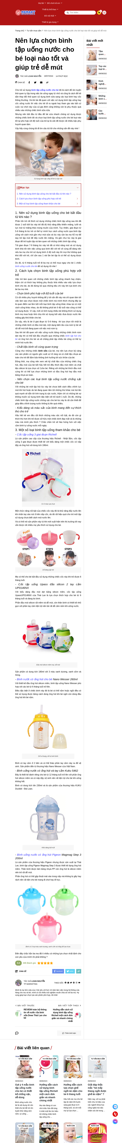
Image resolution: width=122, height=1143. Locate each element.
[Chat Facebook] (115, 1121)
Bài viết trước (25, 1006)
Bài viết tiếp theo (69, 1006)
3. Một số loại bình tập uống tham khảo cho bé (38, 204)
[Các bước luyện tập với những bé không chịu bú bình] (92, 112)
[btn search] (67, 12)
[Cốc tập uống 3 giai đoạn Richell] (37, 434)
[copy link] (47, 82)
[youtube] (79, 983)
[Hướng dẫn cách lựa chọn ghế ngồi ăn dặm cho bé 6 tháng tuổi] (73, 1066)
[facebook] (65, 983)
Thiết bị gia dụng (50, 22)
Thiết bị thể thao (50, 9)
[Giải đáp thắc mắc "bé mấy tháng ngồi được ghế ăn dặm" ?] (97, 1066)
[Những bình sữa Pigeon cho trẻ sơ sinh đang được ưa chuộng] (92, 97)
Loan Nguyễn (34, 76)
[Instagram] (76, 983)
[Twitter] (71, 983)
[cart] (99, 12)
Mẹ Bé (42, 3)
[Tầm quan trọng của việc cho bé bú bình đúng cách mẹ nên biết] (92, 52)
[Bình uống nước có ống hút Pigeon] (39, 854)
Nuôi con (71, 1126)
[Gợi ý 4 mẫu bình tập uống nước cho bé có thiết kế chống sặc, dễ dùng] (24, 1066)
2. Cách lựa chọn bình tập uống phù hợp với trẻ (39, 199)
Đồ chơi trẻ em (54, 3)
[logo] (25, 12)
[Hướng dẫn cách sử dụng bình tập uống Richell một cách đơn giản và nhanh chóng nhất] (48, 1066)
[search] (80, 13)
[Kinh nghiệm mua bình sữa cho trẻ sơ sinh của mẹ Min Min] (92, 82)
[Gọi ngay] (115, 1114)
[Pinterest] (74, 983)
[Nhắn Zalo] (115, 1106)
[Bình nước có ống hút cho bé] (34, 679)
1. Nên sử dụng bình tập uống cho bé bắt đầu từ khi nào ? (44, 194)
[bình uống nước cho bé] (26, 266)
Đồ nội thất (50, 15)
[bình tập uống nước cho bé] (45, 90)
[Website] (68, 983)
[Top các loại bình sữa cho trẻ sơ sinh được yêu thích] (92, 67)
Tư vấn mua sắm (25, 1059)
